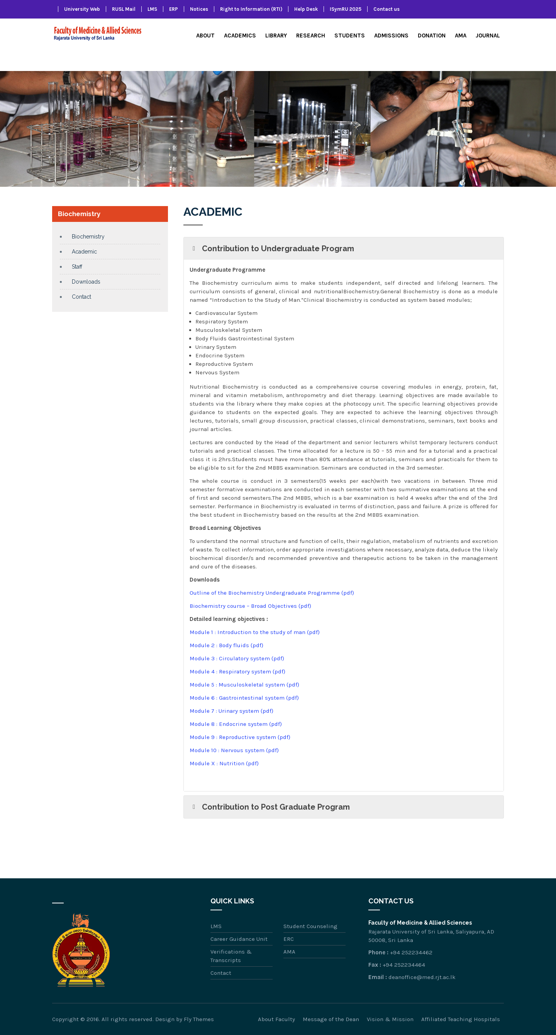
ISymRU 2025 (345, 9)
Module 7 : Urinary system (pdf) (231, 710)
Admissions (391, 35)
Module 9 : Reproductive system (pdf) (240, 737)
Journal (488, 35)
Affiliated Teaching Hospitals (460, 1019)
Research (310, 35)
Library (276, 35)
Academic (84, 252)
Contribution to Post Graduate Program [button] (270, 807)
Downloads (86, 282)
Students (349, 35)
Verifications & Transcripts (231, 956)
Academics (240, 35)
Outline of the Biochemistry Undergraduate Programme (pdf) (272, 592)
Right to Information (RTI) (251, 9)
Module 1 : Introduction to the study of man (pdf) (255, 632)
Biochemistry (88, 236)
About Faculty (276, 1019)
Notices (199, 9)
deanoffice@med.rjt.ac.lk (422, 977)
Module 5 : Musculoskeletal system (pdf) (244, 684)
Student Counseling (310, 926)
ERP (173, 9)
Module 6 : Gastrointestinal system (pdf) (244, 697)
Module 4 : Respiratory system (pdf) (237, 671)
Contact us (386, 9)
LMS (152, 9)
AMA (460, 35)
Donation (432, 35)
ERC (288, 938)
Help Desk (306, 9)
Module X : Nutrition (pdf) (224, 763)
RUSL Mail (124, 9)
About (205, 35)
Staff (77, 267)
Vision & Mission (390, 1019)
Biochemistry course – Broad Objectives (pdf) (250, 605)
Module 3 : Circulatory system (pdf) (237, 658)
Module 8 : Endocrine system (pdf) (236, 723)
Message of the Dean (331, 1019)
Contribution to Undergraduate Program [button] (272, 248)
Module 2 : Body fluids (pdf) (226, 645)
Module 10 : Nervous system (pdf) (234, 750)
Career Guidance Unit (239, 938)
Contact (81, 297)
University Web (82, 9)
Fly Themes (199, 1019)
